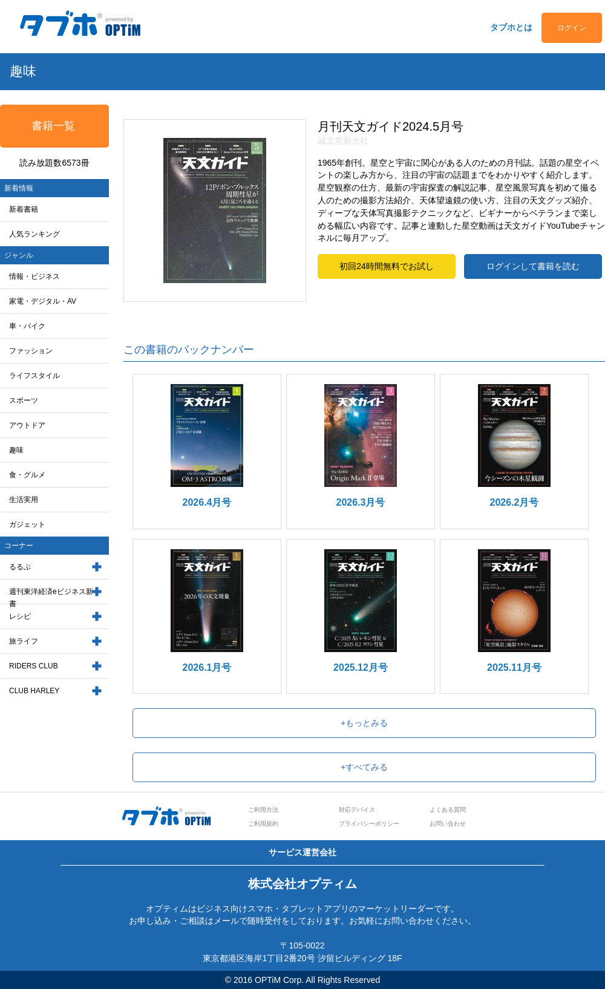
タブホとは (511, 27)
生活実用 (23, 499)
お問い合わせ (448, 823)
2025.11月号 (514, 667)
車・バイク (27, 326)
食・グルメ (27, 475)
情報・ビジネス (34, 276)
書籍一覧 (53, 126)
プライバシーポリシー (369, 823)
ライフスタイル (34, 375)
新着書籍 (23, 209)
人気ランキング (34, 234)
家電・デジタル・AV (42, 301)
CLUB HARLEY (34, 691)
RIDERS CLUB (33, 666)
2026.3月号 (360, 502)
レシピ (20, 616)
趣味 (16, 450)
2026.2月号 (514, 502)
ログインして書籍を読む (533, 266)
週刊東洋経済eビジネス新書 (51, 598)
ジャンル (18, 255)
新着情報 (18, 188)
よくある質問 (448, 809)
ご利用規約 (263, 823)
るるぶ (20, 567)
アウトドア (27, 425)
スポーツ (23, 400)
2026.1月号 (207, 667)
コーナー (18, 545)
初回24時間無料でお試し (386, 266)
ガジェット (27, 524)
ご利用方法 (263, 809)
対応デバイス (357, 809)
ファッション (31, 351)
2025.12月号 (360, 667)
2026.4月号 (207, 502)
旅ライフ (23, 641)
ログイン (571, 28)
